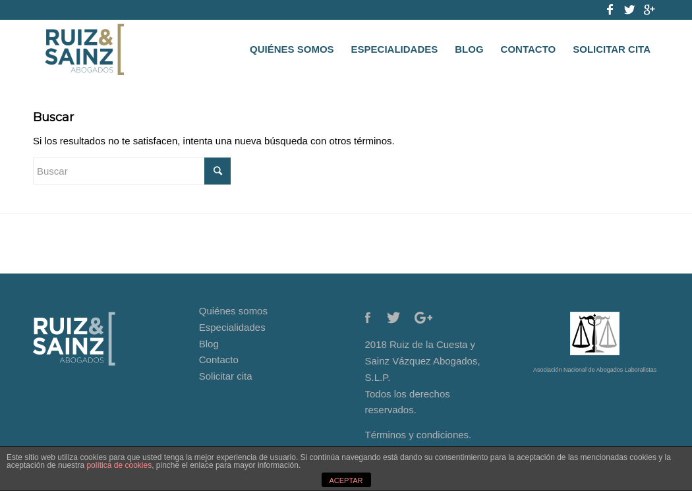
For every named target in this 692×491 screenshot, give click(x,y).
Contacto (219, 359)
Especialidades (232, 327)
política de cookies (119, 465)
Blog (209, 343)
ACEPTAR (345, 480)
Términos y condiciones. (418, 434)
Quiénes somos (233, 310)
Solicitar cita (225, 376)
